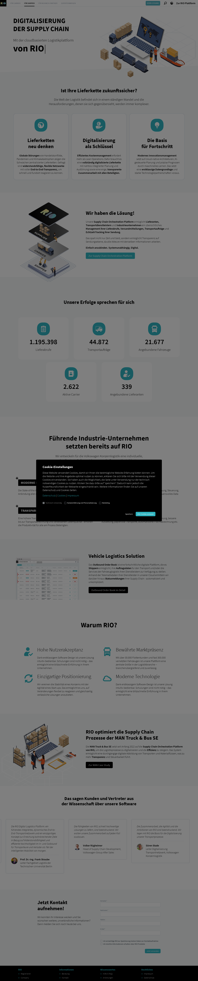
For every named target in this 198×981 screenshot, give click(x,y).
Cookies (61, 495)
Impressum (73, 495)
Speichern (129, 514)
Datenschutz (49, 495)
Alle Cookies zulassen (145, 514)
